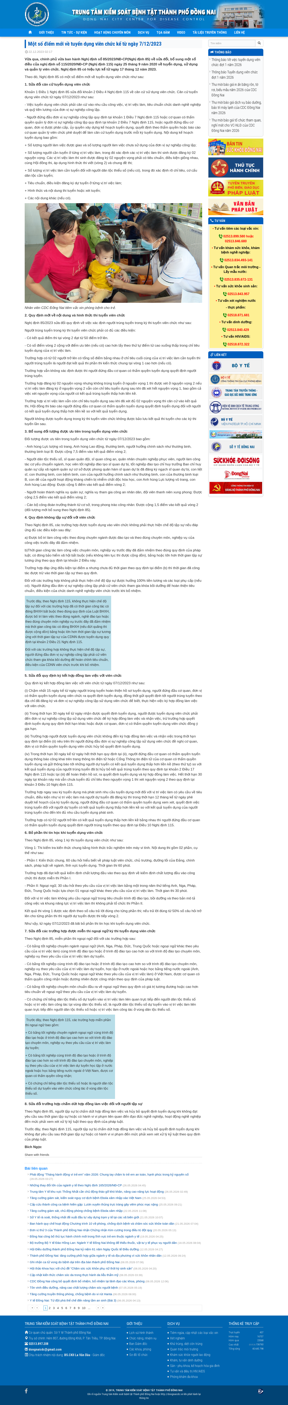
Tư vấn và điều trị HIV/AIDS (187, 1371)
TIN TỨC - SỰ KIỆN (74, 32)
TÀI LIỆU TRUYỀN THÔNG (210, 32)
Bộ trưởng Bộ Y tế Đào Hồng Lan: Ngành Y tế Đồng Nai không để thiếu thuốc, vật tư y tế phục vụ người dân (103, 1242)
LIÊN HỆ (239, 32)
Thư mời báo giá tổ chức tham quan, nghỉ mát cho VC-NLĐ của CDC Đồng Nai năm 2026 (236, 125)
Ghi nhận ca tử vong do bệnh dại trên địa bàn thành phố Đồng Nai (75, 1262)
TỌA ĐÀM (163, 32)
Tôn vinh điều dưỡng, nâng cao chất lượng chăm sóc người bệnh (74, 1287)
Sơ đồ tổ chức (138, 1355)
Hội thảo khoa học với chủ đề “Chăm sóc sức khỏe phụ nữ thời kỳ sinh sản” (81, 1268)
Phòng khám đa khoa (184, 1377)
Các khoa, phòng (140, 1349)
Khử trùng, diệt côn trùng (186, 1344)
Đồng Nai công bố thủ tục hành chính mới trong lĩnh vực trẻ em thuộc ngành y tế (84, 1236)
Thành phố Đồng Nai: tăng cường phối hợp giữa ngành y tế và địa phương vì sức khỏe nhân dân (96, 1255)
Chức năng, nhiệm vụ (142, 1338)
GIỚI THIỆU (46, 32)
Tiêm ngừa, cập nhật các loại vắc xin (194, 1333)
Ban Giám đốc (138, 1344)
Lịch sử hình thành (141, 1333)
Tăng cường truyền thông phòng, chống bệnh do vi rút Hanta (71, 1294)
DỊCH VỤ (143, 32)
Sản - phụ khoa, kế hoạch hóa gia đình (195, 1366)
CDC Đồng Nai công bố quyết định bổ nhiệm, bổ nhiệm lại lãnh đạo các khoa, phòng (87, 1281)
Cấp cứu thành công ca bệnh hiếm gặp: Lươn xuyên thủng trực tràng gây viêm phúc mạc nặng (94, 1204)
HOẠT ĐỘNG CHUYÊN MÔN (112, 32)
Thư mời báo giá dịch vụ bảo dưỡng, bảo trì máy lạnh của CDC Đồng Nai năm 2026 (236, 107)
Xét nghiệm (177, 1338)
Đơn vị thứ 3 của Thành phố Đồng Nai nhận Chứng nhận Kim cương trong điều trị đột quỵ (91, 1230)
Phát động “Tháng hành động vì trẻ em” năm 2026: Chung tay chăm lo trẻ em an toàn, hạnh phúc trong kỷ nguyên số (109, 1174)
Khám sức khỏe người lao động (190, 1355)
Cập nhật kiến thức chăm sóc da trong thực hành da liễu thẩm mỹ (74, 1275)
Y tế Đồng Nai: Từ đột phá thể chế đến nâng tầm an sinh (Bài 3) (73, 1300)
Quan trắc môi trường (184, 1349)
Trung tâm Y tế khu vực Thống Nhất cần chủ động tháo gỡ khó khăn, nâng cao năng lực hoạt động (97, 1191)
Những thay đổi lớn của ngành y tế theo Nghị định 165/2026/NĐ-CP (76, 1185)
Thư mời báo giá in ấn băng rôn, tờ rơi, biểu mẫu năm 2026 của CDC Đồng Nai (235, 89)
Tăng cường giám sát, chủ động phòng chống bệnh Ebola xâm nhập (76, 1210)
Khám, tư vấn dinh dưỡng (186, 1360)
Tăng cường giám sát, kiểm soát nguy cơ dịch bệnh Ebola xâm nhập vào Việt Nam (85, 1198)
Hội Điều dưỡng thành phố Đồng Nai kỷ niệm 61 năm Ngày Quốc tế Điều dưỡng (84, 1249)
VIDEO (181, 32)
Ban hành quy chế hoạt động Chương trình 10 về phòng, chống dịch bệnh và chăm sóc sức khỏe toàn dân (102, 1223)
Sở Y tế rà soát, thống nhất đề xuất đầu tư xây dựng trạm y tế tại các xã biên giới (84, 1217)
